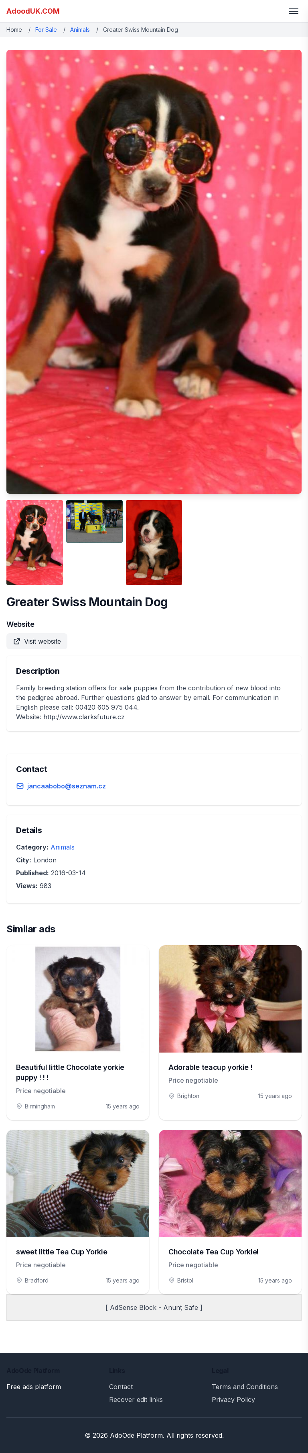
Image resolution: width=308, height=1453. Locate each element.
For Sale (46, 29)
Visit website (37, 641)
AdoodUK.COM (33, 11)
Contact (121, 1387)
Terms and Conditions (245, 1387)
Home (14, 29)
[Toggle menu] (294, 11)
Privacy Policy (233, 1400)
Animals (80, 29)
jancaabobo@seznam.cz (66, 786)
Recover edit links (136, 1400)
